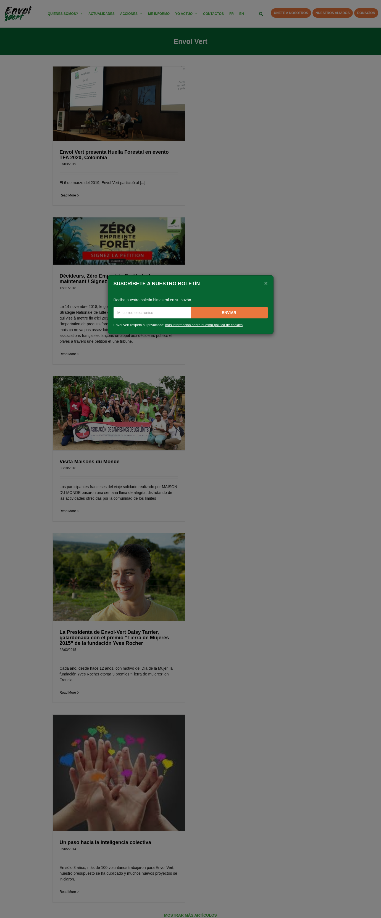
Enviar (229, 312)
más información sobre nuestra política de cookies (204, 325)
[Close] (265, 283)
